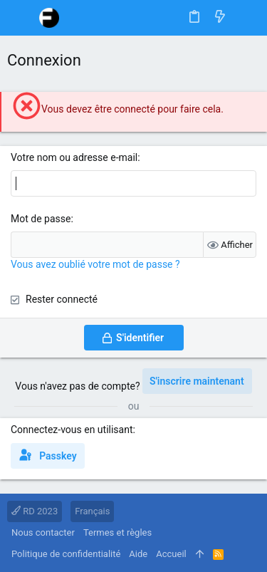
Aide (138, 553)
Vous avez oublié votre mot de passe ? (95, 264)
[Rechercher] (246, 17)
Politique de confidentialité (65, 553)
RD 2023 (34, 511)
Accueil (171, 553)
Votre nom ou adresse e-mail (74, 157)
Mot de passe (40, 218)
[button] (21, 18)
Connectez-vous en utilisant (72, 429)
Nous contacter (43, 532)
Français (92, 511)
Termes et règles (117, 532)
